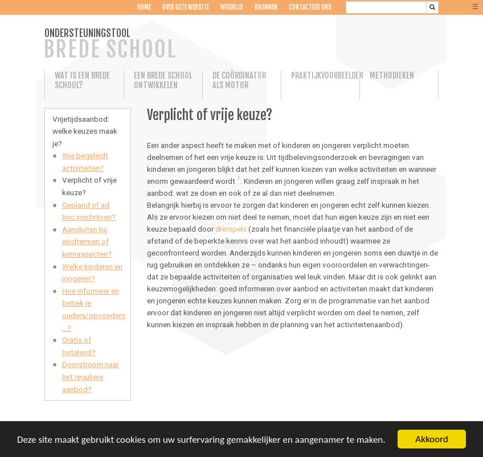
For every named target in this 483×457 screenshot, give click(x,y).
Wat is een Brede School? (82, 80)
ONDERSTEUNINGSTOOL (110, 44)
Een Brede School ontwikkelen (163, 80)
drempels (231, 228)
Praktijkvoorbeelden (320, 75)
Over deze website (185, 7)
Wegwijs (231, 7)
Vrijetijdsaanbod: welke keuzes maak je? (84, 131)
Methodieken (392, 75)
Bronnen (266, 7)
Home (144, 7)
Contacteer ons (310, 7)
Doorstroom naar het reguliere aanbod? (90, 376)
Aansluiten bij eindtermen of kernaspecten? (87, 241)
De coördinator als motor (239, 80)
